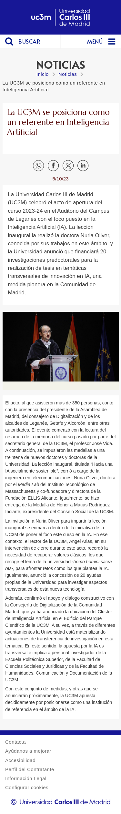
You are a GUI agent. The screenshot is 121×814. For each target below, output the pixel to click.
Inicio (42, 74)
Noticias (67, 74)
